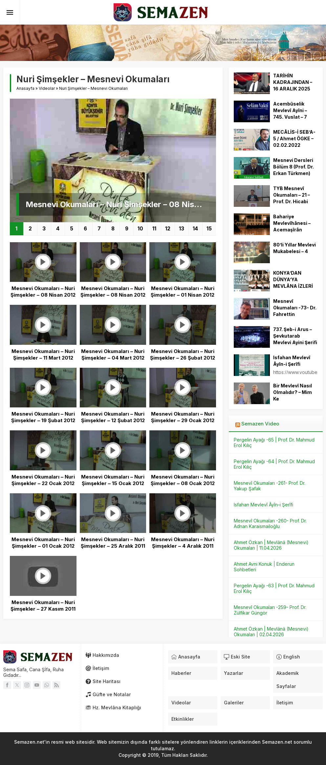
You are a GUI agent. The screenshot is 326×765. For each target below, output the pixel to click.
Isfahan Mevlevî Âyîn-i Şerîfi (291, 361)
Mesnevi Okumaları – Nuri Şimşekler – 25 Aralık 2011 (113, 542)
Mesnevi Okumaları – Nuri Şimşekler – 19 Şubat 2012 (43, 417)
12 (167, 229)
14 (195, 229)
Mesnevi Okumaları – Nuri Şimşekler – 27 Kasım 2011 (43, 605)
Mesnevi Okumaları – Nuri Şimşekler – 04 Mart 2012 (112, 354)
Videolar (47, 88)
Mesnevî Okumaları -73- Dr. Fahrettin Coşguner (294, 311)
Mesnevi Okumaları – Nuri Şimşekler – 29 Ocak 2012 (182, 417)
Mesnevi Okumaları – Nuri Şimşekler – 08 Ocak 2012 (183, 480)
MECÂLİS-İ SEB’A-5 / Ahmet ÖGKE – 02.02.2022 (294, 138)
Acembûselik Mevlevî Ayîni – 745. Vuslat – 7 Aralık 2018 (290, 113)
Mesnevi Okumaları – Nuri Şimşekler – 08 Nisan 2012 (117, 204)
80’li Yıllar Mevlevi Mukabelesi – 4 (294, 248)
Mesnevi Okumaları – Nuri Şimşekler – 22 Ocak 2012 (43, 480)
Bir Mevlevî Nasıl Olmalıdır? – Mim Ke (292, 392)
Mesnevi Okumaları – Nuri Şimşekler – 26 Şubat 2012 (182, 354)
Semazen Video (260, 424)
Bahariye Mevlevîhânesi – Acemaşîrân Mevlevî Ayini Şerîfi (295, 226)
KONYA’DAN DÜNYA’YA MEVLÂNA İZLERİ (293, 279)
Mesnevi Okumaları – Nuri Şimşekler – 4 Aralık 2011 (182, 542)
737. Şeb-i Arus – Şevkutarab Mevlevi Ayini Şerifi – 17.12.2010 (295, 339)
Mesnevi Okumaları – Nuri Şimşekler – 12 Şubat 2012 (113, 417)
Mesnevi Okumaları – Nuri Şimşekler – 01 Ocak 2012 (43, 542)
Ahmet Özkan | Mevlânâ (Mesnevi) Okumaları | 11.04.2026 (271, 545)
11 (154, 229)
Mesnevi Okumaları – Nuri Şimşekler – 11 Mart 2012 (43, 354)
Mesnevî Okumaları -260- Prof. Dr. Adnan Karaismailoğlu (270, 523)
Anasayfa (25, 88)
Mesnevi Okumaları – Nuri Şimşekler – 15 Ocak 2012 (112, 480)
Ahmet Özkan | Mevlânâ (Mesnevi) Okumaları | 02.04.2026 (271, 631)
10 (140, 229)
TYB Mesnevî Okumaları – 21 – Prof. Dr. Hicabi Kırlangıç (291, 198)
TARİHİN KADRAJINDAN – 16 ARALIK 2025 (292, 82)
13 (181, 229)
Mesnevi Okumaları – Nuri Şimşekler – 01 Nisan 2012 (182, 291)
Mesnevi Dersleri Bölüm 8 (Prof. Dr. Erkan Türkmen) (293, 166)
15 (209, 229)
